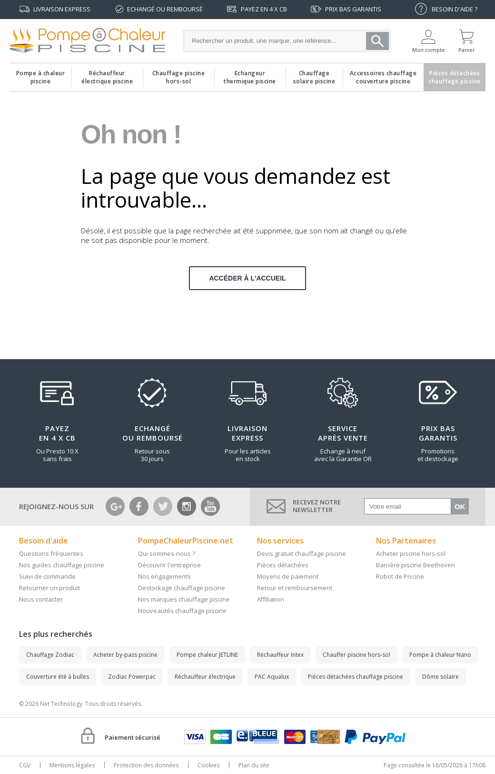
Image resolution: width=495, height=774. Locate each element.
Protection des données (146, 765)
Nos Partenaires (406, 540)
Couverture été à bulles (57, 677)
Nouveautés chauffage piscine (182, 610)
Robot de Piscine (400, 576)
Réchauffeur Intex (280, 655)
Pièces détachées (282, 565)
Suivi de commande (47, 576)
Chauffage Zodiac (50, 655)
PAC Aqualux (272, 677)
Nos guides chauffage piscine (61, 565)
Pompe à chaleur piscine (40, 74)
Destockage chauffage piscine (181, 587)
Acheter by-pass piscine (125, 655)
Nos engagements (164, 576)
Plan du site (253, 765)
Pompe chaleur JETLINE (207, 655)
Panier (466, 49)
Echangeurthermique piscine (250, 74)
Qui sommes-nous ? (166, 553)
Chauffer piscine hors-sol (356, 655)
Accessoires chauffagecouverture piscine (383, 74)
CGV (24, 765)
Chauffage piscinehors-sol (178, 74)
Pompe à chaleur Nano (440, 655)
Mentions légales (72, 765)
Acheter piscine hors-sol (411, 553)
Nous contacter (41, 599)
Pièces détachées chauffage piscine (355, 677)
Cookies (208, 765)
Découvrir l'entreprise (169, 565)
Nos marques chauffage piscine (184, 599)
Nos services (280, 540)
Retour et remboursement (294, 587)
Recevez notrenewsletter (317, 505)
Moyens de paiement (287, 576)
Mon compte (428, 49)
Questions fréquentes (51, 553)
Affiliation (270, 599)
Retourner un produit (49, 587)
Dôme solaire (440, 677)
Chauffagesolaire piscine (314, 74)
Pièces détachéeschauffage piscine (454, 74)
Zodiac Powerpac (132, 677)
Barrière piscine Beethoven (415, 565)
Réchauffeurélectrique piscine (107, 74)
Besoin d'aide (43, 540)
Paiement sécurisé (132, 737)
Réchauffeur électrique (205, 677)
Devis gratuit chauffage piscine (301, 553)
